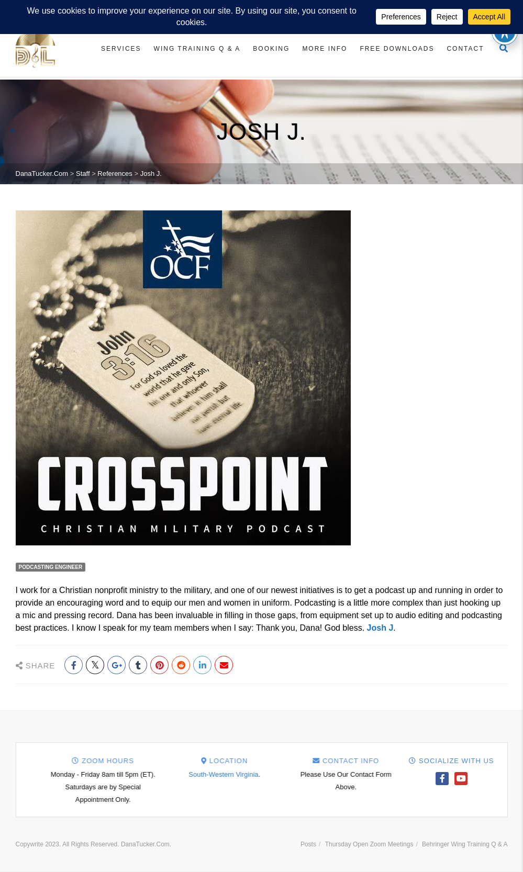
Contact (465, 48)
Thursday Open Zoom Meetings (369, 844)
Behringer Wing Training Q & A (464, 844)
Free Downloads (397, 48)
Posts (308, 844)
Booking (271, 48)
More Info (324, 48)
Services (121, 48)
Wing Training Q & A (197, 48)
